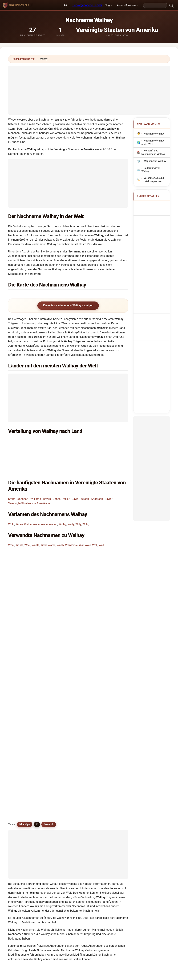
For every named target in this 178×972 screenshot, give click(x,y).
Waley (19, 502)
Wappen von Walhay (155, 161)
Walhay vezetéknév (150, 294)
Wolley (52, 835)
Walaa (51, 793)
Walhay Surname (155, 211)
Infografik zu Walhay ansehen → (118, 859)
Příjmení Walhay (155, 269)
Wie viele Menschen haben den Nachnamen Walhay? (44, 588)
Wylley (21, 844)
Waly (78, 502)
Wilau (82, 793)
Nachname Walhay (154, 133)
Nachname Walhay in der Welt (152, 142)
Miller (66, 476)
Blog (107, 5)
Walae (51, 767)
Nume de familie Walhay (154, 304)
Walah (82, 767)
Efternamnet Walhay (152, 314)
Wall (101, 523)
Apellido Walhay (155, 205)
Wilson (84, 476)
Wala (11, 502)
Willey (82, 827)
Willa (20, 827)
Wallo (51, 818)
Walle (112, 810)
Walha (21, 767)
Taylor (108, 476)
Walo (81, 818)
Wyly (81, 844)
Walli (20, 818)
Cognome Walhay (155, 228)
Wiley (112, 818)
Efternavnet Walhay (151, 277)
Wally (71, 502)
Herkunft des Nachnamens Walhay (153, 152)
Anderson (97, 476)
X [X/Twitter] (37, 624)
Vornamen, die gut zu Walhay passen (152, 180)
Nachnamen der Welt (24, 58)
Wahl (44, 523)
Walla (44, 502)
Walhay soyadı (154, 322)
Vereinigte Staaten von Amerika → (29, 481)
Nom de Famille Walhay (153, 220)
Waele (35, 523)
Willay (86, 502)
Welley (82, 801)
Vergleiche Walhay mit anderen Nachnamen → (67, 859)
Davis (75, 476)
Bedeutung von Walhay (150, 170)
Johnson (23, 476)
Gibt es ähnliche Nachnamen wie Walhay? (37, 611)
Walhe (28, 502)
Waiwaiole (71, 523)
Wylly (51, 844)
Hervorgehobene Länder (87, 5)
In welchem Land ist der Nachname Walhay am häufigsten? (48, 550)
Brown (47, 476)
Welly (51, 827)
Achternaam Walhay (151, 261)
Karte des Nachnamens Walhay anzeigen (68, 305)
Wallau (53, 502)
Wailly (60, 523)
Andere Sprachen (126, 5)
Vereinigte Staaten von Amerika (44, 442)
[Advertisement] (89, 90)
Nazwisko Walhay (155, 252)
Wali (94, 523)
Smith (11, 476)
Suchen (119, 886)
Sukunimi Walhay (155, 285)
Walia (36, 502)
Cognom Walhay (155, 235)
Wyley (112, 835)
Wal (81, 523)
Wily (19, 835)
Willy (112, 827)
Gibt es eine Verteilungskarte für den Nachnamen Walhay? (48, 600)
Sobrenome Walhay (151, 244)
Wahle (51, 523)
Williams (35, 476)
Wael (27, 523)
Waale (19, 523)
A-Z (65, 5)
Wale (88, 523)
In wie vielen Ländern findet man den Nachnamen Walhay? (48, 576)
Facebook (49, 624)
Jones (57, 476)
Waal (11, 523)
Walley (63, 502)
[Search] (155, 5)
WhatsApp (24, 624)
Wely (81, 835)
